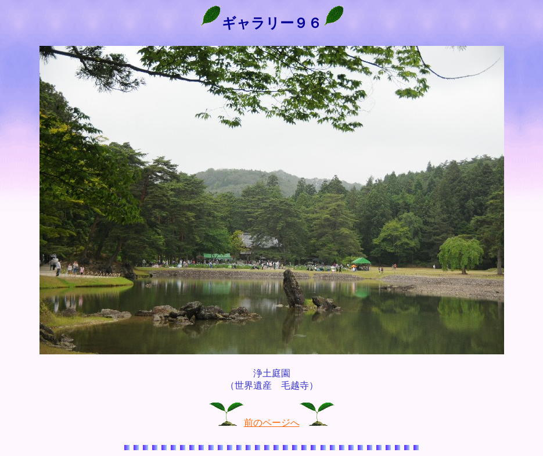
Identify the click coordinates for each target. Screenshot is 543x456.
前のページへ (272, 423)
